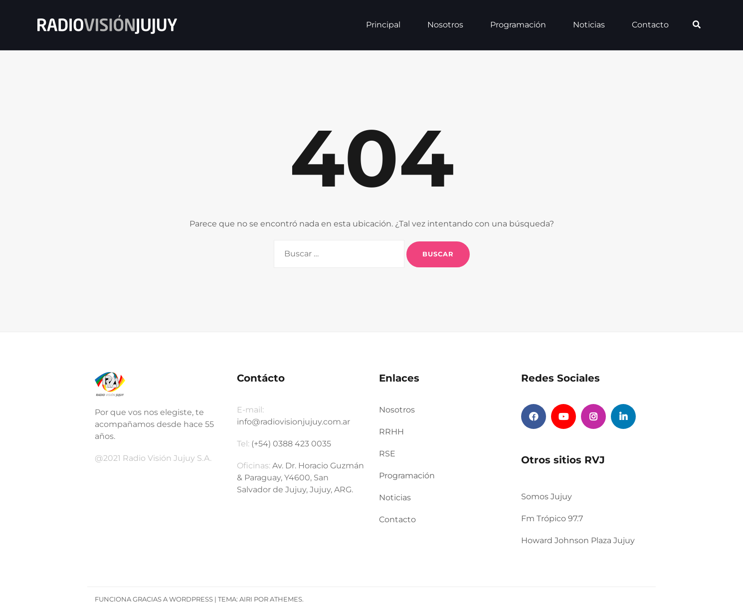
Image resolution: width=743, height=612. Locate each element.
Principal (383, 24)
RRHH (391, 431)
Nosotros (445, 24)
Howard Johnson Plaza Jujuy (578, 540)
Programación (518, 24)
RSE (387, 453)
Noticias (589, 24)
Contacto (650, 24)
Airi (245, 599)
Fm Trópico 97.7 (552, 518)
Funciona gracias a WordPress (154, 599)
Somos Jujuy (546, 496)
